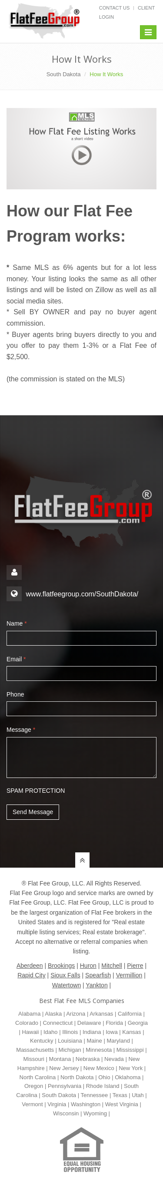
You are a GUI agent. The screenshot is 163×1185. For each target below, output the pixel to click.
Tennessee (94, 1095)
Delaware (89, 1023)
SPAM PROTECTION (36, 790)
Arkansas (101, 1013)
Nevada (114, 1059)
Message (21, 729)
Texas (120, 1095)
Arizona (75, 1013)
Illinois (70, 1032)
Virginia (56, 1104)
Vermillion (129, 975)
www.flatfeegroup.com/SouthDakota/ (82, 594)
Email (16, 659)
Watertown (66, 985)
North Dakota (77, 1077)
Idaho (50, 1032)
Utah (137, 1095)
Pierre (135, 965)
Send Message (33, 811)
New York (131, 1068)
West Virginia (121, 1104)
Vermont (32, 1104)
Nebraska (88, 1059)
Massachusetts (35, 1050)
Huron (88, 965)
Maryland (118, 1040)
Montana (60, 1059)
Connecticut (58, 1023)
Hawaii (30, 1032)
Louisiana (70, 1040)
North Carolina (38, 1077)
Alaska (53, 1013)
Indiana (92, 1032)
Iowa (111, 1032)
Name (17, 623)
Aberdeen (30, 965)
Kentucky (41, 1040)
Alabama (29, 1013)
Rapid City (31, 975)
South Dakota (64, 74)
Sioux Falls (65, 975)
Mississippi (130, 1050)
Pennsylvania (64, 1086)
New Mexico (98, 1068)
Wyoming (95, 1113)
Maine (94, 1040)
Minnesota (99, 1050)
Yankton (96, 985)
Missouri (33, 1059)
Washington (85, 1104)
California (130, 1013)
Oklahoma (127, 1077)
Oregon (33, 1086)
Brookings (61, 965)
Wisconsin (66, 1113)
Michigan (70, 1050)
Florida (114, 1023)
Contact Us (114, 7)
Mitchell (111, 965)
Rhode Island (103, 1086)
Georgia (138, 1023)
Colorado (26, 1023)
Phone (15, 694)
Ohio (104, 1077)
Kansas (131, 1032)
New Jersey (64, 1068)
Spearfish (98, 975)
